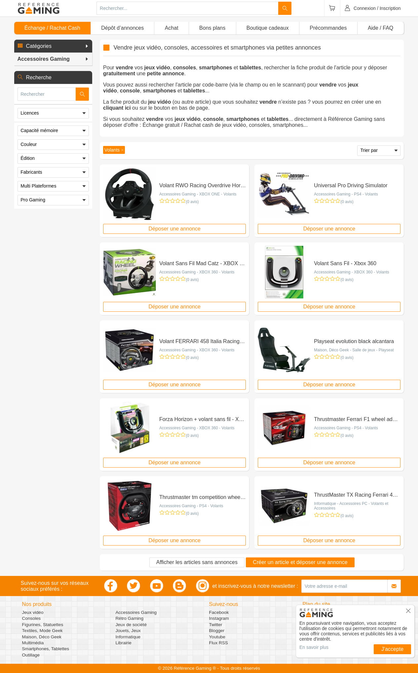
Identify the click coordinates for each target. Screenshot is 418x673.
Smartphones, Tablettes (45, 648)
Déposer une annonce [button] (174, 228)
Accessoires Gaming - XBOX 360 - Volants (196, 272)
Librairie (124, 642)
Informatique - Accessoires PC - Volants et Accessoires (351, 506)
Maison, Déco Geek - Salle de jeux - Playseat (354, 350)
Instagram (219, 618)
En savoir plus (313, 647)
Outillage (31, 655)
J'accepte (392, 649)
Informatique (128, 636)
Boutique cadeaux (268, 28)
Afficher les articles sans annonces (197, 562)
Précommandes (328, 28)
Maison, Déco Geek (41, 636)
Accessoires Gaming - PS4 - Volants (346, 194)
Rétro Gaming (130, 618)
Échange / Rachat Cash (52, 28)
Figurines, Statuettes (42, 624)
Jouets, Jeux (128, 630)
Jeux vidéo (33, 612)
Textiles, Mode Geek (42, 630)
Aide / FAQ (380, 28)
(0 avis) (192, 201)
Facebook (219, 612)
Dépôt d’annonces (122, 28)
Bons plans (212, 28)
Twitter (215, 624)
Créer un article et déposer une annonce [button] (300, 562)
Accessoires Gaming (136, 612)
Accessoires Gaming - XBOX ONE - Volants (197, 194)
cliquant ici (117, 108)
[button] (53, 46)
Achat (171, 28)
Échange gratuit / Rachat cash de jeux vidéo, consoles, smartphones (222, 125)
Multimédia (33, 642)
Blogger (217, 630)
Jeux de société (131, 624)
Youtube (217, 636)
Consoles (31, 618)
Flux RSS (218, 642)
